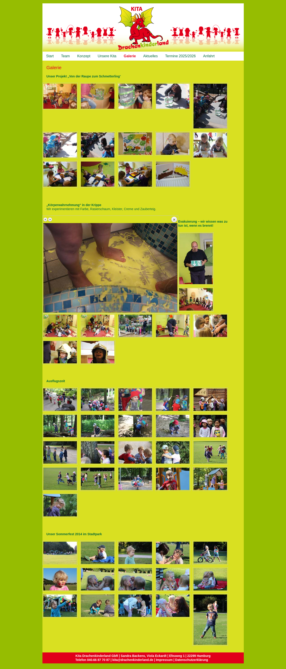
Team (65, 56)
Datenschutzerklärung (191, 660)
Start (50, 56)
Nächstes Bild (50, 219)
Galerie (130, 56)
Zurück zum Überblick (174, 219)
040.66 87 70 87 (98, 660)
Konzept (83, 56)
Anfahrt (209, 56)
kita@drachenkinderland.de (132, 660)
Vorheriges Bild (45, 219)
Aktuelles (150, 56)
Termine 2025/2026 (180, 56)
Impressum (164, 660)
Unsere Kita (107, 56)
